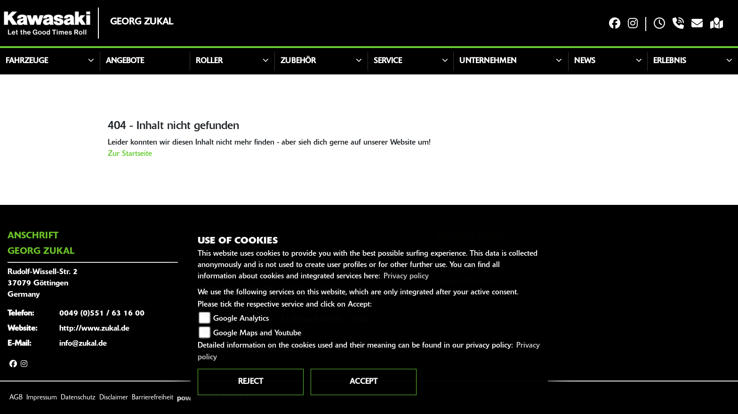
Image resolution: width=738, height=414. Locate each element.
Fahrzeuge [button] (27, 61)
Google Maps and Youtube (257, 333)
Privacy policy (406, 276)
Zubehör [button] (298, 61)
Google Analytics (241, 319)
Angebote (125, 61)
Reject (250, 382)
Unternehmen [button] (487, 61)
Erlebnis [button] (669, 61)
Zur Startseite (130, 154)
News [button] (584, 61)
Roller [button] (209, 61)
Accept (363, 382)
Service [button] (388, 61)
